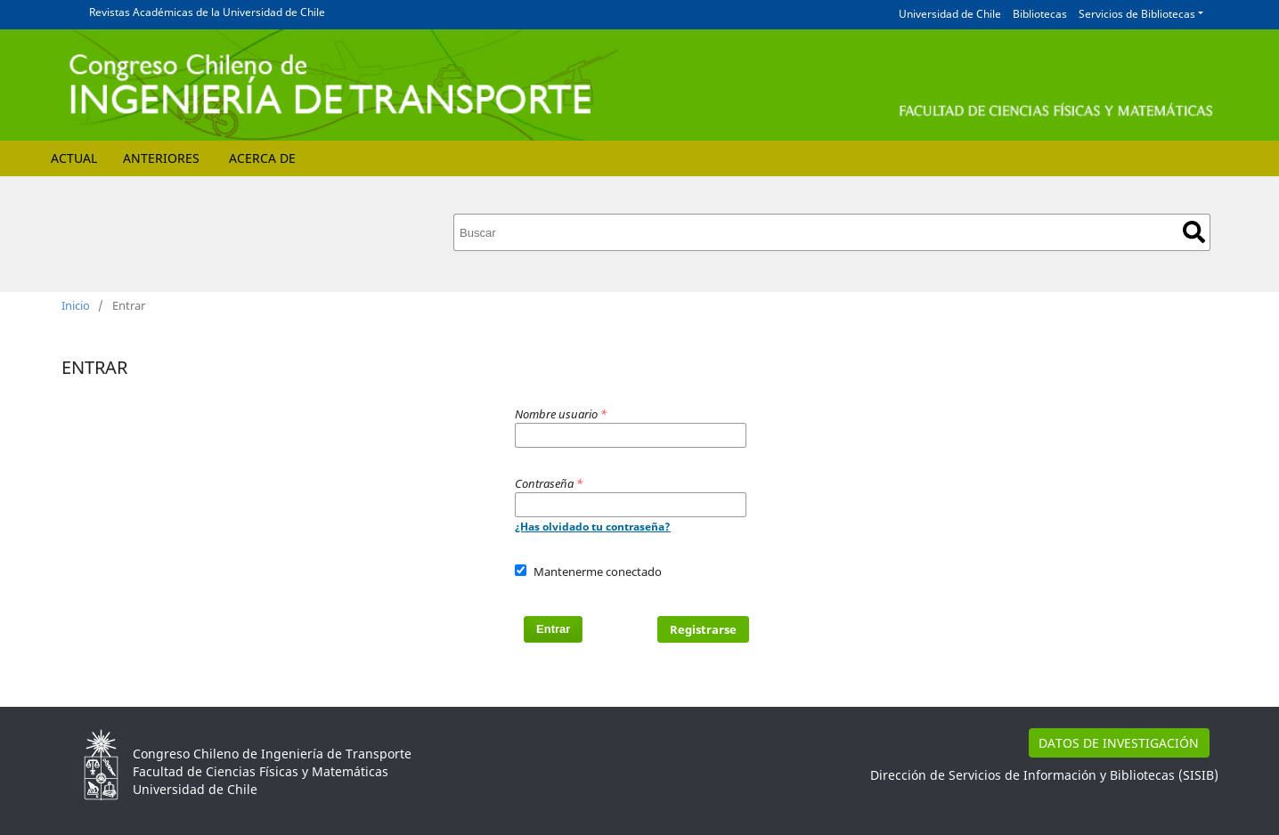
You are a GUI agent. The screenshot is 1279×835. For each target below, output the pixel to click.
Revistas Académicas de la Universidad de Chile (207, 12)
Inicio (75, 305)
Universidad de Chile (950, 13)
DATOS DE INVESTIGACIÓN (1119, 742)
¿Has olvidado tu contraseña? (593, 526)
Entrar (553, 629)
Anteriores (161, 158)
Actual (74, 158)
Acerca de (262, 158)
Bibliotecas (1040, 13)
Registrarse (703, 629)
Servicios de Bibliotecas (1137, 13)
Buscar (1194, 232)
